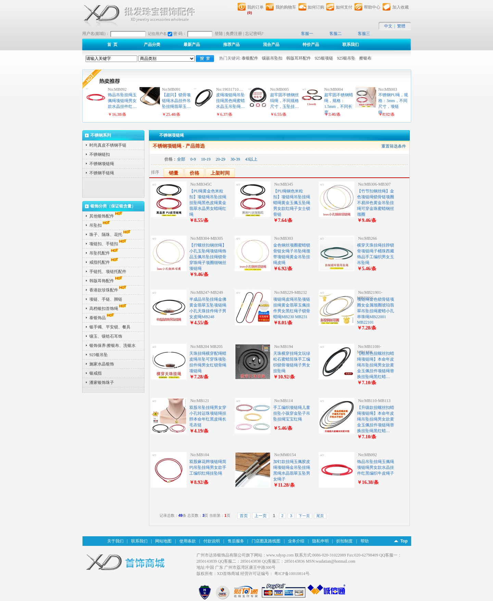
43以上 (251, 159)
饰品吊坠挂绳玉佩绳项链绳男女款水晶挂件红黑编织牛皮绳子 (375, 467)
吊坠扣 (100, 225)
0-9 (193, 159)
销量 (173, 173)
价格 (194, 173)
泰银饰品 (102, 317)
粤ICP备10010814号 (291, 573)
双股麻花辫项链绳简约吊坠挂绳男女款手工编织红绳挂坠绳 (207, 467)
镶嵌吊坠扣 (272, 58)
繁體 (401, 26)
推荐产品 (231, 44)
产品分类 (152, 44)
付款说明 (211, 541)
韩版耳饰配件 (106, 280)
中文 (388, 26)
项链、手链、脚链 (105, 299)
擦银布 (365, 58)
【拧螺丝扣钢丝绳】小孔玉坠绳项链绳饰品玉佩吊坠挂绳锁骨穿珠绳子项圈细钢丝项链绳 (207, 257)
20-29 (220, 159)
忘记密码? (254, 33)
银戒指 (95, 373)
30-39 (235, 159)
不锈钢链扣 (99, 154)
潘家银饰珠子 (101, 382)
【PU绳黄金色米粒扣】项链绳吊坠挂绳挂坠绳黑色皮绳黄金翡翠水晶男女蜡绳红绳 (207, 203)
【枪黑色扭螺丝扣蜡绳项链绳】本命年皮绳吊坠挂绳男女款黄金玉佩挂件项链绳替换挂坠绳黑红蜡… (375, 365)
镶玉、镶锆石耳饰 (105, 336)
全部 (181, 159)
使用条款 (187, 541)
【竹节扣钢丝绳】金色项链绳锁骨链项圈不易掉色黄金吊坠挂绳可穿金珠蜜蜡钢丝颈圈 (375, 203)
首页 (244, 515)
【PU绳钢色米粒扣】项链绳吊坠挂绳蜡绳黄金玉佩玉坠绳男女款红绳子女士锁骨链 (291, 203)
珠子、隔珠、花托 (110, 234)
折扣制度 (344, 541)
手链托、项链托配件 (107, 271)
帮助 (365, 541)
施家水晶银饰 (101, 364)
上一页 (260, 515)
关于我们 (115, 541)
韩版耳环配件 (298, 58)
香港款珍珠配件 (108, 290)
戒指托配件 (104, 262)
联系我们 (350, 44)
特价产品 (311, 44)
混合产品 (271, 44)
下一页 (304, 516)
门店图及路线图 (266, 541)
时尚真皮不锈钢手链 (107, 145)
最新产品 (192, 44)
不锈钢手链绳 (101, 173)
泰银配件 (250, 58)
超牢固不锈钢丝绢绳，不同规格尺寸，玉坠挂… (284, 100)
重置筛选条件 (393, 146)
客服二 (335, 33)
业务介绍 (296, 541)
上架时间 (220, 173)
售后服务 (236, 541)
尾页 (320, 516)
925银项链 (324, 58)
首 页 (112, 44)
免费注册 (234, 33)
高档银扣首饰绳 (108, 308)
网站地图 (163, 541)
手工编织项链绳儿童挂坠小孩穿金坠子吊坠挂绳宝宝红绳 (291, 413)
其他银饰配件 (106, 216)
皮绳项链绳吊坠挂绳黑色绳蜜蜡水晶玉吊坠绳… (230, 100)
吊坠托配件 (104, 253)
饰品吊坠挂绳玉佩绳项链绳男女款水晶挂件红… (122, 100)
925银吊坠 (346, 58)
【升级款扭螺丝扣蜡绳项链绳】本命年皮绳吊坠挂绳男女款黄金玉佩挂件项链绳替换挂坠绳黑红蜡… (375, 419)
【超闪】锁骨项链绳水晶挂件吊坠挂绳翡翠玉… (176, 100)
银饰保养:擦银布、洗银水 (112, 345)
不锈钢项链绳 (101, 163)
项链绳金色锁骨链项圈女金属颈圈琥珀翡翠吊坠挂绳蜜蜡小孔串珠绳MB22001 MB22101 (375, 311)
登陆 (219, 33)
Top (403, 541)
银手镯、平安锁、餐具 (109, 327)
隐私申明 (320, 541)
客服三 (364, 33)
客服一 (307, 33)
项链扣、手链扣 (108, 243)
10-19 (206, 159)
